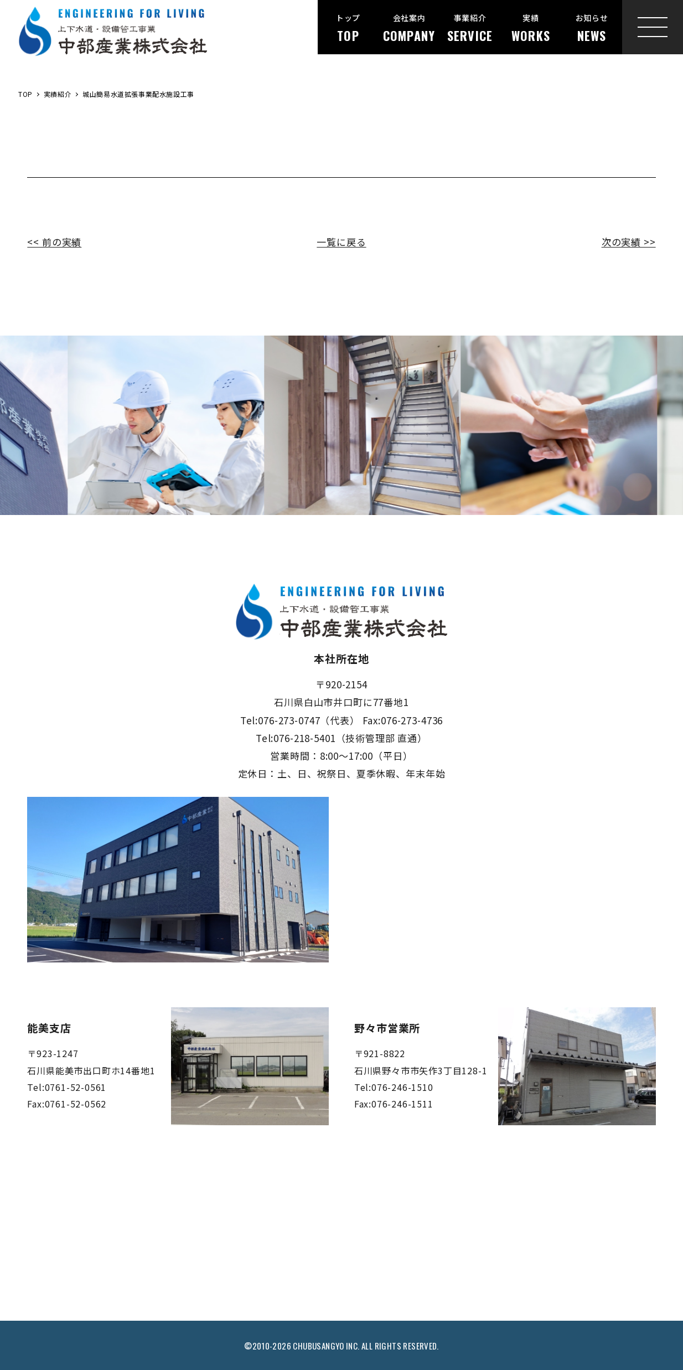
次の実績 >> (629, 242)
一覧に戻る (341, 242)
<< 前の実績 (54, 242)
